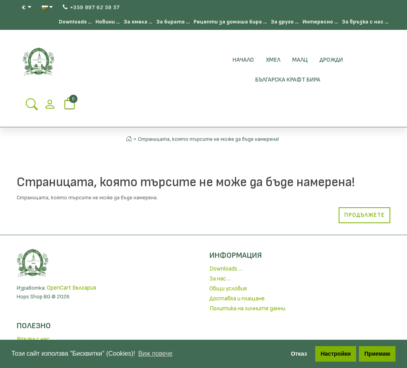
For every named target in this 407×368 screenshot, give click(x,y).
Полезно (34, 325)
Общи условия (228, 288)
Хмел (273, 60)
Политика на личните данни (247, 308)
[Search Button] (32, 106)
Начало (243, 60)
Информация (235, 255)
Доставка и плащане (237, 298)
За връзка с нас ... (365, 21)
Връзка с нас (33, 339)
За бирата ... (173, 21)
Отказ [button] (299, 353)
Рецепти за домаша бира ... (230, 21)
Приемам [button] (377, 353)
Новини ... (107, 21)
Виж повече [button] (155, 353)
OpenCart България (71, 288)
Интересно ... (320, 21)
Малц (300, 60)
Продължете (364, 215)
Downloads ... (75, 21)
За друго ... (284, 21)
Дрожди (331, 60)
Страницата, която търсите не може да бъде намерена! (208, 139)
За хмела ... (138, 21)
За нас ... (220, 278)
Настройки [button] (336, 353)
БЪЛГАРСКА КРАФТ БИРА (287, 80)
